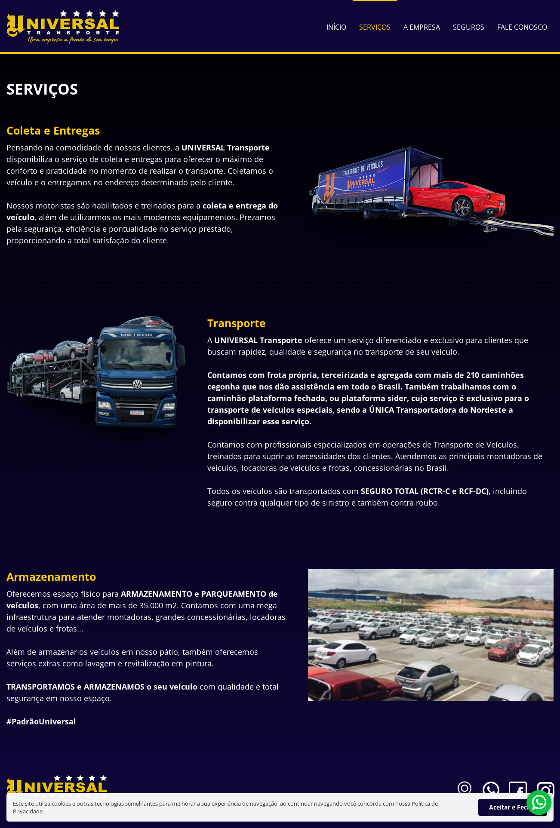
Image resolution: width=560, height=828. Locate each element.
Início (336, 27)
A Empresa (421, 27)
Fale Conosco (522, 27)
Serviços (375, 27)
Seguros (468, 27)
